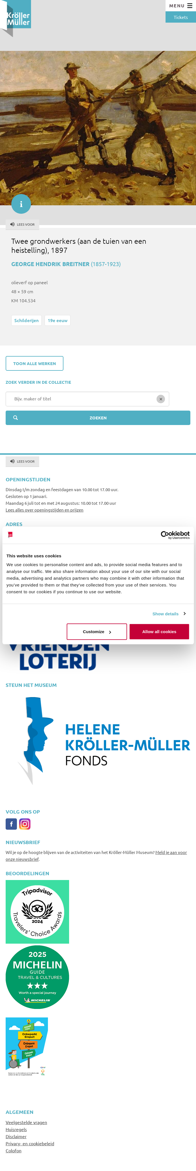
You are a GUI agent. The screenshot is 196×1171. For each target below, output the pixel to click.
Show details (166, 613)
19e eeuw (57, 320)
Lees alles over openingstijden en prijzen (44, 509)
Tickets (181, 17)
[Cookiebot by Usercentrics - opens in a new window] (165, 535)
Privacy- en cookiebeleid (30, 1143)
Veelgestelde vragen (26, 1122)
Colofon (13, 1150)
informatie (18, 201)
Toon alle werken (34, 363)
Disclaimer (16, 1136)
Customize (97, 631)
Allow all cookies (159, 631)
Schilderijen (26, 320)
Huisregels (16, 1129)
